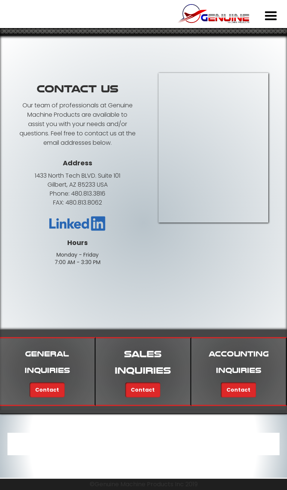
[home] (215, 14)
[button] (271, 16)
